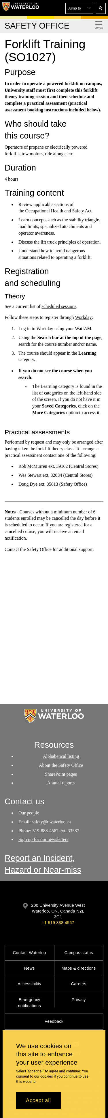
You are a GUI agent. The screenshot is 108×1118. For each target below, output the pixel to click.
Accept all (38, 1100)
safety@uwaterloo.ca (51, 821)
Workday (83, 317)
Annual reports (61, 782)
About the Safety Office (61, 765)
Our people (28, 812)
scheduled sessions (58, 306)
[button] (79, 8)
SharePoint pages (61, 774)
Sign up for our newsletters (43, 839)
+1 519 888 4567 (58, 922)
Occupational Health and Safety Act (58, 210)
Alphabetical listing (61, 756)
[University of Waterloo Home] (20, 8)
